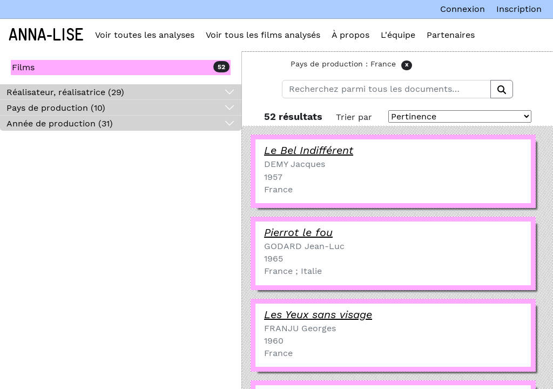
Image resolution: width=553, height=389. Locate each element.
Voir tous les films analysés (263, 35)
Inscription (519, 9)
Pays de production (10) (55, 108)
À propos (350, 35)
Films (23, 67)
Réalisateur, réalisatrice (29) (65, 92)
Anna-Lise (46, 35)
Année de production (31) (59, 123)
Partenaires (451, 35)
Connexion (462, 9)
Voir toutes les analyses (144, 35)
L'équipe (398, 35)
